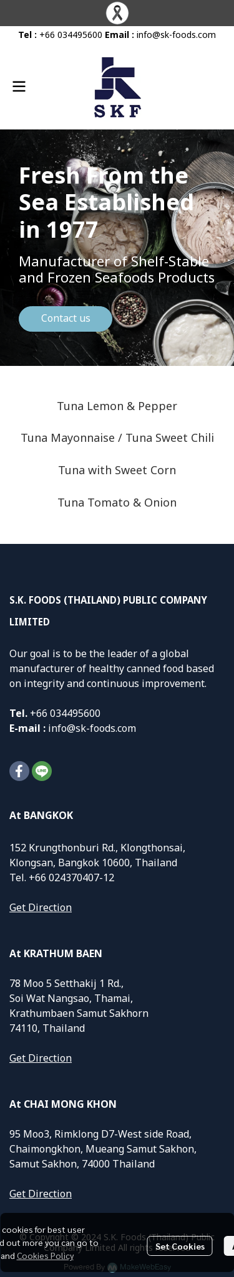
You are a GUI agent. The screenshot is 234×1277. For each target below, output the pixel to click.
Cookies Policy (45, 1255)
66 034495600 (68, 713)
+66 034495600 (70, 35)
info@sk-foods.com (176, 35)
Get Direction (40, 907)
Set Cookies (180, 1245)
